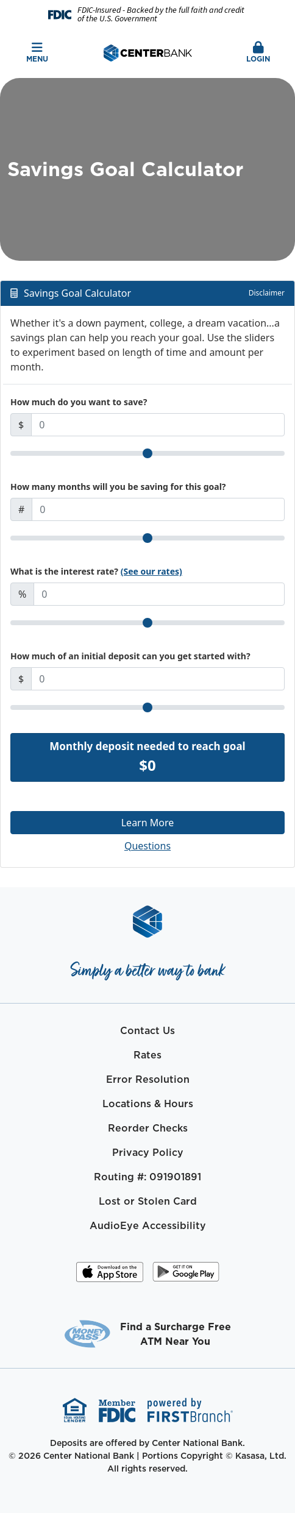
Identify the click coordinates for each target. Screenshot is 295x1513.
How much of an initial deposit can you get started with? (130, 656)
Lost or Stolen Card (148, 1201)
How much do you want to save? (78, 402)
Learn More (147, 822)
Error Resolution (148, 1079)
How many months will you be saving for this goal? (118, 486)
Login (258, 52)
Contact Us (147, 1030)
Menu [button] (36, 52)
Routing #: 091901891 (147, 1176)
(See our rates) (151, 571)
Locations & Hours (147, 1103)
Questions (147, 845)
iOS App (109, 1276)
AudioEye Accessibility (148, 1225)
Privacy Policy (147, 1152)
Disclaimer (267, 293)
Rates (147, 1054)
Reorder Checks (148, 1128)
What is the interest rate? (96, 571)
